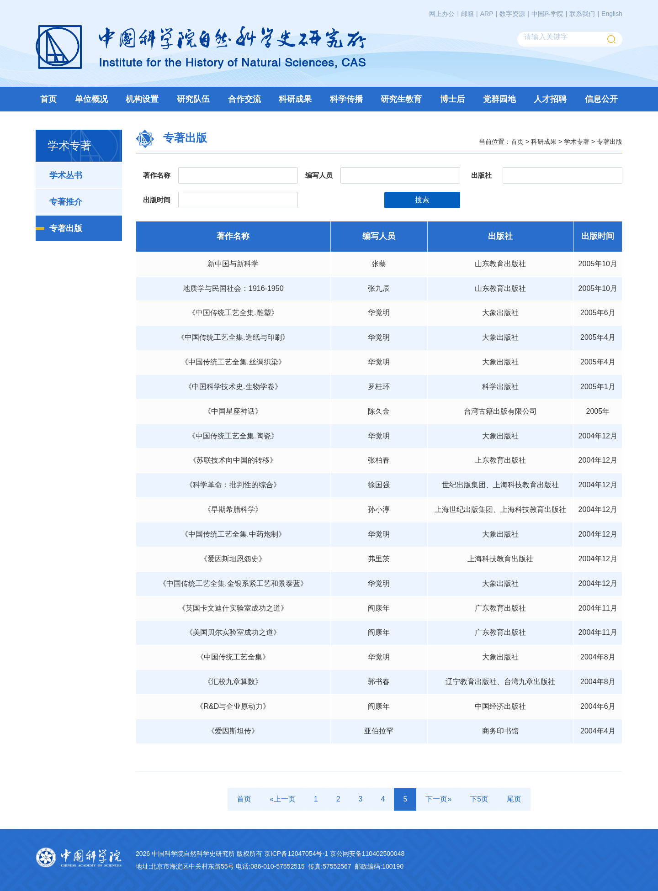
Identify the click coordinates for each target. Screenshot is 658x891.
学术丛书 (65, 175)
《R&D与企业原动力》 (233, 706)
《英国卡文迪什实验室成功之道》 (233, 608)
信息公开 (601, 99)
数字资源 (512, 13)
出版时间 (156, 200)
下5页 (479, 799)
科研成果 (295, 99)
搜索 (422, 200)
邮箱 (467, 13)
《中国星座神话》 (233, 411)
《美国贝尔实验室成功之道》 (233, 632)
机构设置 (142, 99)
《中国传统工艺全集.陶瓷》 (233, 436)
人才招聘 (550, 99)
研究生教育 (401, 99)
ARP (487, 13)
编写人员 (319, 175)
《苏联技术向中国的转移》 (233, 460)
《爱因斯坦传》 (233, 731)
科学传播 (346, 99)
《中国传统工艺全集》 (233, 657)
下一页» (438, 799)
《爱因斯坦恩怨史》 (233, 559)
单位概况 (91, 99)
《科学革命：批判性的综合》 (233, 485)
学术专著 (576, 141)
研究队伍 (193, 99)
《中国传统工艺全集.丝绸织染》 (233, 362)
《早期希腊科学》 (233, 509)
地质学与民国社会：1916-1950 (233, 288)
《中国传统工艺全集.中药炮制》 (233, 534)
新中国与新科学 (233, 264)
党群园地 (499, 99)
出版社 (481, 175)
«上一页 (283, 799)
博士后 (452, 99)
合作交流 (244, 99)
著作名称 (156, 175)
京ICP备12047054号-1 (296, 853)
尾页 (514, 799)
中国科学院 (547, 13)
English (611, 13)
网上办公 (442, 13)
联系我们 (582, 13)
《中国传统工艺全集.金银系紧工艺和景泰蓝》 (233, 583)
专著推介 (65, 201)
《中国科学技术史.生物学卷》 (233, 386)
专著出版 (65, 228)
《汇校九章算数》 (233, 681)
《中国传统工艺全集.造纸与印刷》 (233, 337)
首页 (48, 99)
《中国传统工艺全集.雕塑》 (233, 312)
